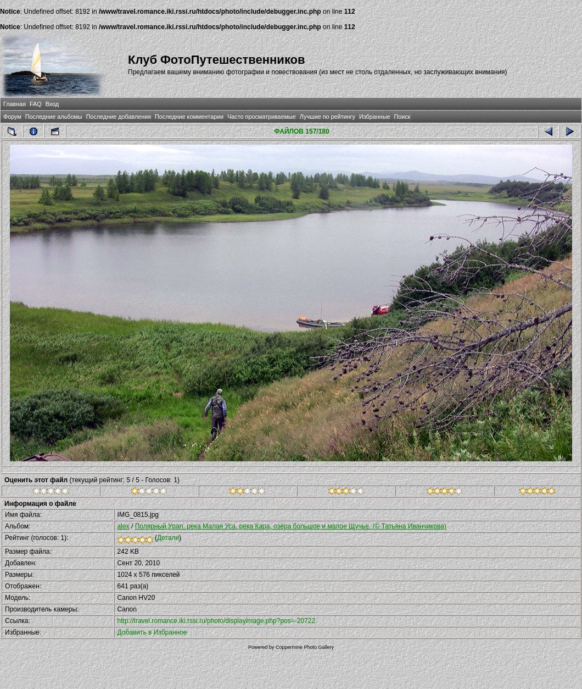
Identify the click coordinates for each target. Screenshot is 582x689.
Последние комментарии (189, 116)
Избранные (374, 116)
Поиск (402, 116)
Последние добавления (118, 116)
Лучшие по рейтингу (327, 116)
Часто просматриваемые (261, 116)
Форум (12, 116)
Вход (52, 104)
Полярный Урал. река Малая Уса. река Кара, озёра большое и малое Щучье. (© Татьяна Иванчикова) (290, 526)
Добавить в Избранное (152, 632)
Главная (14, 104)
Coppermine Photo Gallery (305, 647)
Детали (168, 538)
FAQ (36, 104)
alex (123, 526)
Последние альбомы (53, 116)
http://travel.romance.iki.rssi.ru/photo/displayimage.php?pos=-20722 (216, 621)
